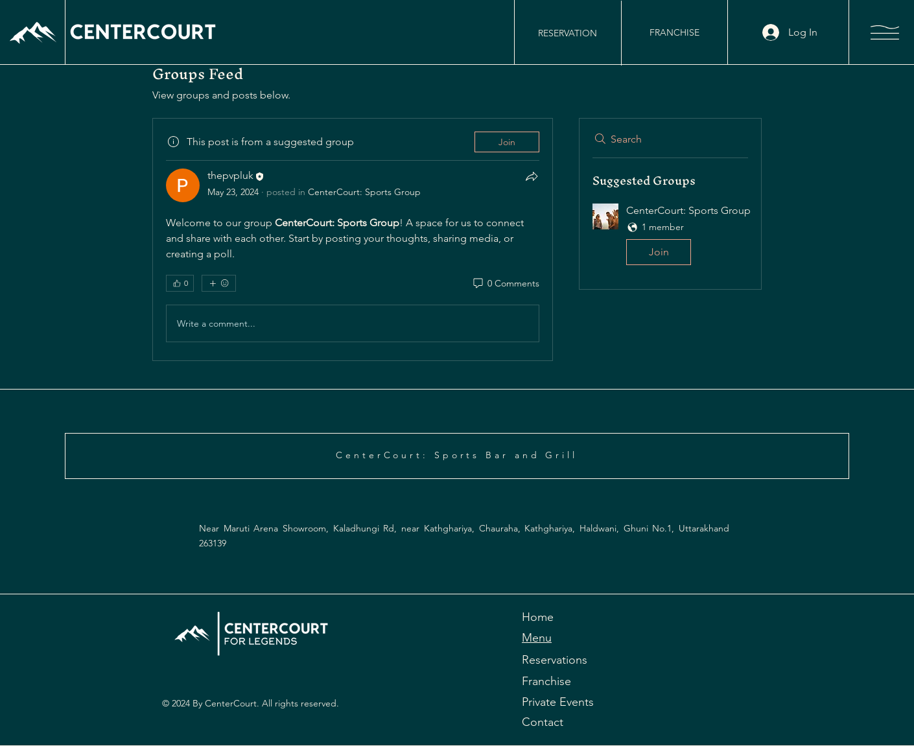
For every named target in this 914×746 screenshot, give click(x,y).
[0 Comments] (505, 283)
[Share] (531, 176)
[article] (352, 239)
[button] (885, 32)
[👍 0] (180, 283)
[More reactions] (219, 283)
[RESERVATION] (567, 33)
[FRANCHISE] (674, 32)
